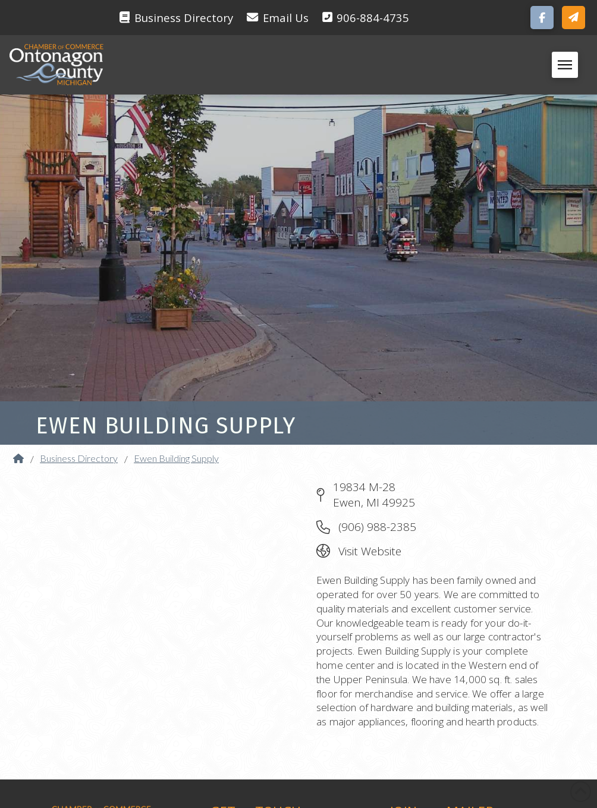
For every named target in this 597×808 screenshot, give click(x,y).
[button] (573, 17)
